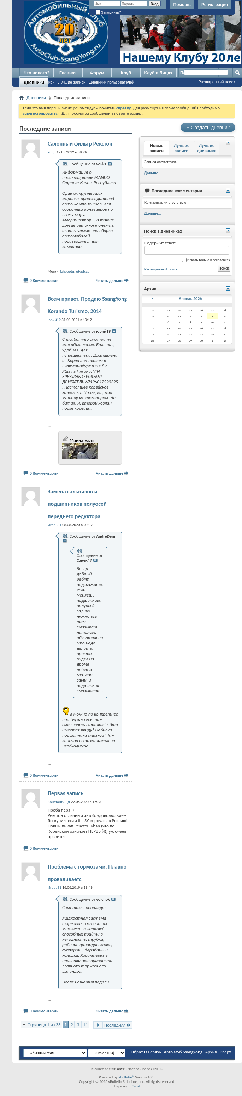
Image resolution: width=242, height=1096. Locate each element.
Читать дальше (109, 280)
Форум (97, 72)
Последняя (117, 1025)
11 (85, 1024)
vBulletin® (126, 1077)
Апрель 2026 (190, 298)
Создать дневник (208, 127)
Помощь (182, 4)
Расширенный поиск (216, 82)
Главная (68, 72)
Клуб (126, 72)
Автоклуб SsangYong (183, 1052)
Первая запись (65, 793)
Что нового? (36, 72)
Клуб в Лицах (158, 72)
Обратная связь (146, 1052)
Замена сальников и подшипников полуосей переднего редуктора (77, 504)
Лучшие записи (72, 82)
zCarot (135, 1086)
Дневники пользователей (111, 82)
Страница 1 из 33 (44, 1024)
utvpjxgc (82, 271)
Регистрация (214, 4)
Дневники (34, 82)
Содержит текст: (186, 247)
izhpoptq (67, 271)
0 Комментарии (44, 280)
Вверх (225, 1052)
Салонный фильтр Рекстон (80, 143)
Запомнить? (108, 13)
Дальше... (152, 172)
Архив (211, 1052)
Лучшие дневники (207, 148)
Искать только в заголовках (206, 260)
